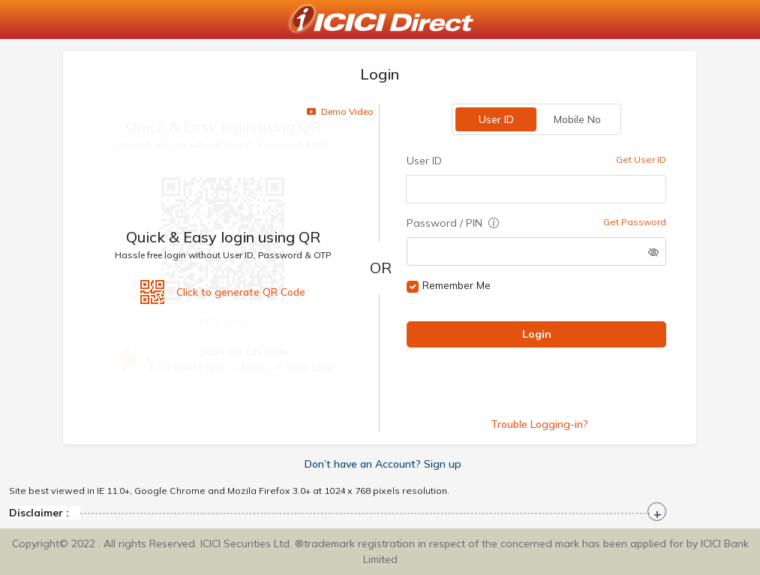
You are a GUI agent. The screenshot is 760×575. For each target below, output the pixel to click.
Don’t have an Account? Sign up (383, 464)
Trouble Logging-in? (540, 424)
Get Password (635, 221)
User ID (496, 119)
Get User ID (642, 159)
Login (536, 334)
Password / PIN (453, 223)
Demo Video (341, 111)
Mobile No (577, 119)
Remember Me (457, 285)
